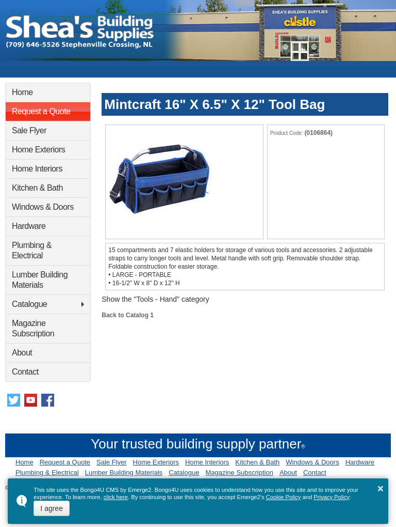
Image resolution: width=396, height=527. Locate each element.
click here (116, 497)
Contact (25, 371)
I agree (51, 508)
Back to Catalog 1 (128, 315)
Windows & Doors (43, 207)
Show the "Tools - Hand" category (155, 299)
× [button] (380, 488)
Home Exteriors (38, 149)
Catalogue (29, 304)
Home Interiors (37, 168)
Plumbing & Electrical (32, 250)
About (22, 352)
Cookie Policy (283, 497)
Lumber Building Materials (40, 279)
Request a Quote (41, 111)
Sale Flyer (29, 130)
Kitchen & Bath (37, 187)
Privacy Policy (332, 497)
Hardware (28, 226)
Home (22, 92)
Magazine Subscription (33, 328)
